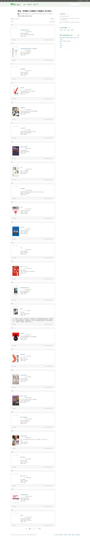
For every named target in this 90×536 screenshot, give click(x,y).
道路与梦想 (22, 457)
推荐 (52, 18)
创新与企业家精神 (24, 146)
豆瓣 (1, 0)
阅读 (24, 0)
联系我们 (65, 534)
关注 (13, 18)
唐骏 (21, 308)
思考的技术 (22, 354)
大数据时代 (22, 188)
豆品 (33, 0)
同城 (17, 0)
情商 (21, 207)
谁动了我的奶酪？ (24, 417)
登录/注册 (86, 0)
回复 (15, 39)
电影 (8, 0)
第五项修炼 (22, 69)
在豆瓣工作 (61, 534)
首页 (25, 4)
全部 (12, 21)
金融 (60, 47)
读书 (5, 0)
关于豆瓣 (56, 534)
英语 (60, 43)
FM (27, 0)
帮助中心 (73, 534)
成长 (68, 30)
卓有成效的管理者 (24, 494)
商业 (72, 30)
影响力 (21, 515)
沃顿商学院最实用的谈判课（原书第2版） (29, 48)
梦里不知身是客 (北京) (26, 13)
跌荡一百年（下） (24, 475)
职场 (61, 30)
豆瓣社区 (16, 4)
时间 (30, 0)
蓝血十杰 (22, 227)
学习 (65, 30)
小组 (21, 0)
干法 (21, 247)
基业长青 (22, 333)
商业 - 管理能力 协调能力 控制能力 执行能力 (68, 37)
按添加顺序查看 (52, 21)
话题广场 (35, 4)
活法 (21, 167)
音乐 (11, 0)
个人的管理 (22, 128)
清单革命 (22, 87)
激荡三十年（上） (24, 266)
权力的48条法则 (23, 375)
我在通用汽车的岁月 (24, 287)
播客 (14, 0)
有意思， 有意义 (63, 41)
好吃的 (61, 45)
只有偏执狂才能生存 (24, 29)
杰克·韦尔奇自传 (23, 436)
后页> (39, 528)
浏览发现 (29, 4)
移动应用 (78, 534)
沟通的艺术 (22, 107)
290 (16, 18)
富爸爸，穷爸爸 (23, 396)
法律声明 (69, 534)
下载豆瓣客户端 (80, 0)
